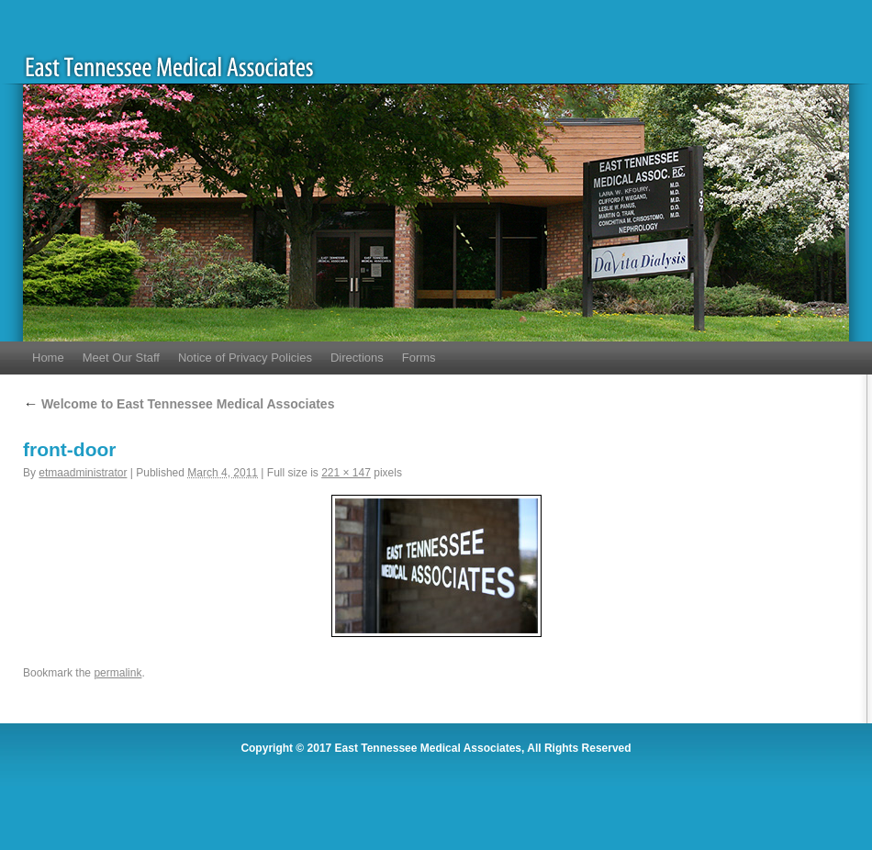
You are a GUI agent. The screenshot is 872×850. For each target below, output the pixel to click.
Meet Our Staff (121, 357)
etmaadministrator (83, 472)
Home (48, 357)
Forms (419, 357)
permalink (117, 672)
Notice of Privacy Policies (245, 357)
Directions (357, 357)
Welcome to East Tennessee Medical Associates (178, 404)
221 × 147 (346, 472)
